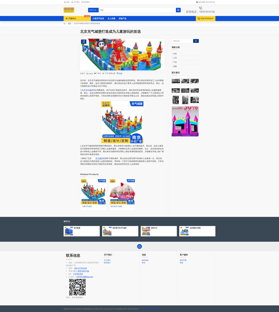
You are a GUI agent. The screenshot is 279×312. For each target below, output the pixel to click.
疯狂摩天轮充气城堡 (119, 228)
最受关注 (67, 221)
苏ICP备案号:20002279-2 (149, 309)
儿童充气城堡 (87, 206)
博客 (69, 23)
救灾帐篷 (77, 228)
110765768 (78, 274)
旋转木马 (154, 228)
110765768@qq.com (84, 277)
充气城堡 (89, 90)
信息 (120, 73)
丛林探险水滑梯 (195, 228)
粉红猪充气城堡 (116, 206)
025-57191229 (80, 268)
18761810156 (83, 271)
